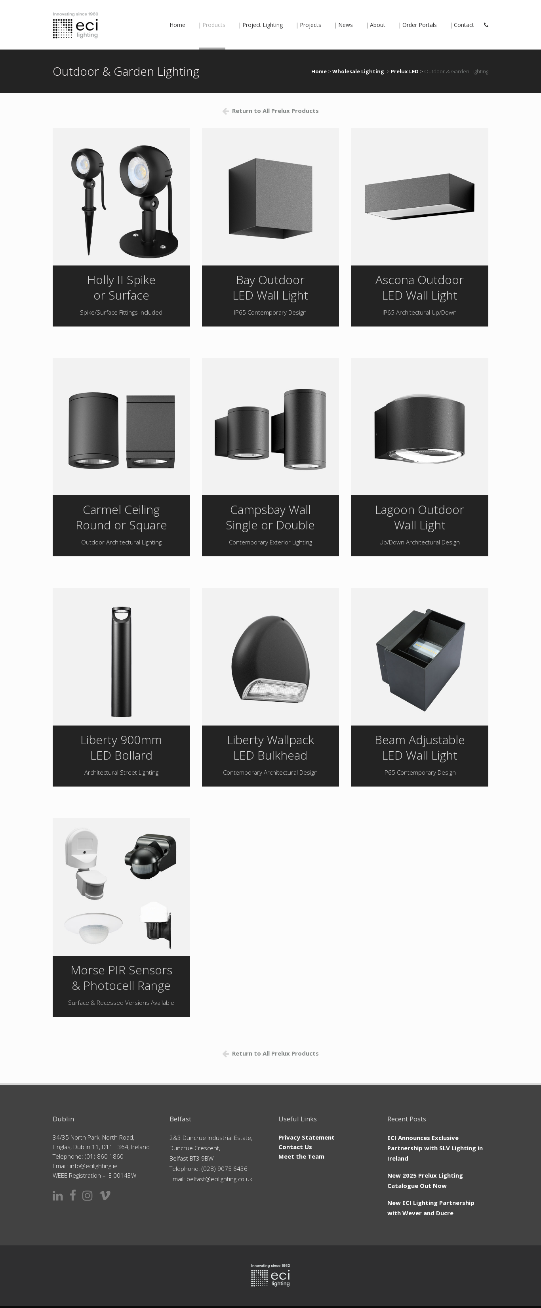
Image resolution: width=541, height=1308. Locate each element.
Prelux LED (405, 71)
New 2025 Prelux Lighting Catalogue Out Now (425, 1180)
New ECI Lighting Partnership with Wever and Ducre (430, 1208)
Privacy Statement (306, 1137)
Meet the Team (301, 1156)
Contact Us (295, 1147)
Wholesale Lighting (358, 71)
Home (319, 71)
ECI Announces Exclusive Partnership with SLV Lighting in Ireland (435, 1148)
